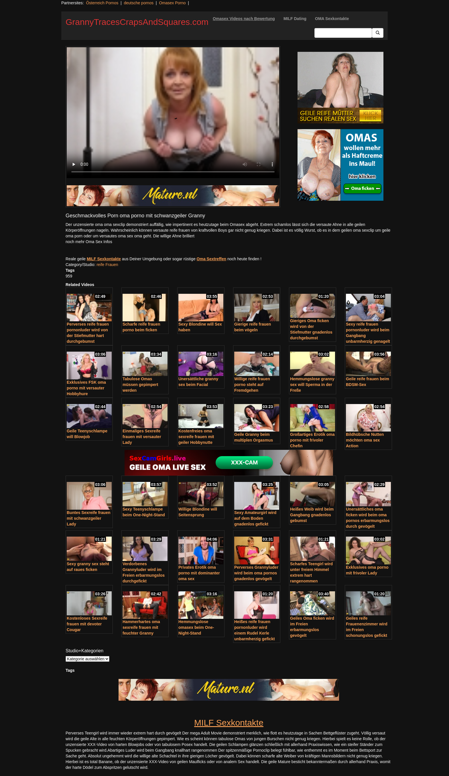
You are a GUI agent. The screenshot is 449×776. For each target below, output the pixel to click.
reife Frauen (107, 264)
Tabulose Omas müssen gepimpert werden (140, 385)
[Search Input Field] (343, 33)
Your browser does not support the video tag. (173, 112)
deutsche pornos (138, 3)
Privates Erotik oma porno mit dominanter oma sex (199, 573)
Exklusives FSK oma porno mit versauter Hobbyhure (86, 388)
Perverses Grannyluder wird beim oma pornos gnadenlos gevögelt (256, 573)
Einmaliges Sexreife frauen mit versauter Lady (142, 437)
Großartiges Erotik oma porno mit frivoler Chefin (312, 440)
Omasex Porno (172, 3)
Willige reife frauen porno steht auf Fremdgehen (252, 385)
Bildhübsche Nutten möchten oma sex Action (365, 440)
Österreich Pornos (102, 3)
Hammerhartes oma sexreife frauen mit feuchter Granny (141, 627)
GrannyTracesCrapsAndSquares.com (137, 22)
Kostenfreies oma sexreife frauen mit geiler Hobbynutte (196, 437)
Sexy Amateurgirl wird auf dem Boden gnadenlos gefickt (255, 518)
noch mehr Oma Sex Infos (89, 241)
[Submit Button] (377, 33)
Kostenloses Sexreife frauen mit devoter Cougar (87, 624)
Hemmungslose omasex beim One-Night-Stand (196, 627)
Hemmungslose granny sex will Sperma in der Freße (312, 385)
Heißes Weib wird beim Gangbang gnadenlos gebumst (312, 515)
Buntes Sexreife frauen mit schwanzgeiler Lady (89, 518)
